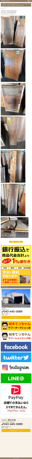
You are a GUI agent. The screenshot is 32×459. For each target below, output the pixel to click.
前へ (11, 241)
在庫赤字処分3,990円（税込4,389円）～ (8, 13)
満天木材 (9, 420)
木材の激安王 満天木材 (5, 0)
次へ (21, 241)
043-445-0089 (13, 311)
